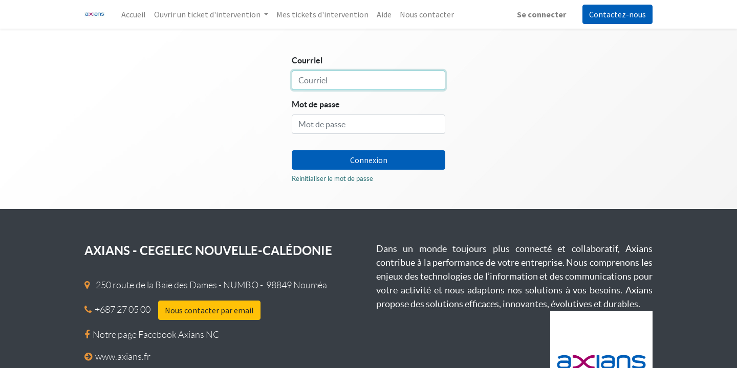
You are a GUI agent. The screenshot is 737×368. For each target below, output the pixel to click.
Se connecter (541, 14)
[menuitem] (133, 14)
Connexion (368, 160)
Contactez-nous (617, 14)
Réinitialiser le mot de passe (332, 178)
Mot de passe (316, 104)
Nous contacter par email (209, 310)
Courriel (307, 60)
